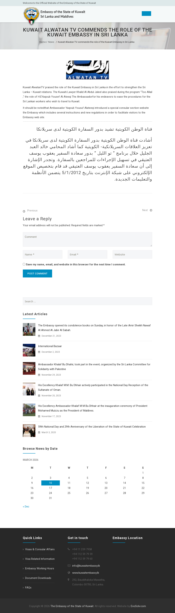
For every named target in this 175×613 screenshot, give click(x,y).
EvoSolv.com (138, 606)
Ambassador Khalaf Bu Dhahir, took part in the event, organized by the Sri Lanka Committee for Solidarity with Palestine (94, 367)
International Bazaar (50, 346)
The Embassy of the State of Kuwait (71, 606)
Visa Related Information (40, 559)
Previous (32, 210)
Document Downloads (38, 578)
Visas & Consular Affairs (40, 549)
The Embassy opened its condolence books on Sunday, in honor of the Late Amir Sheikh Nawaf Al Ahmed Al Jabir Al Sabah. (94, 328)
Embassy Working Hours (39, 568)
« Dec (26, 506)
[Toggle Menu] (146, 13)
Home (42, 42)
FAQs (28, 587)
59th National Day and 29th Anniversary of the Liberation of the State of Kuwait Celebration (92, 426)
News (51, 42)
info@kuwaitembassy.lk (86, 565)
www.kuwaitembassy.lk (85, 572)
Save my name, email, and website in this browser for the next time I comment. (76, 264)
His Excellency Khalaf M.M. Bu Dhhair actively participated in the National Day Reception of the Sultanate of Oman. (93, 387)
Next (145, 210)
